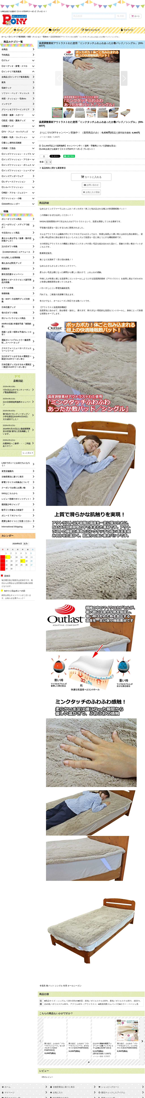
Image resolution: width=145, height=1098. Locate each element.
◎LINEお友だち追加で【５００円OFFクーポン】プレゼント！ (67, 149)
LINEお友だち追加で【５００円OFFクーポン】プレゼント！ (24, 11)
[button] (90, 30)
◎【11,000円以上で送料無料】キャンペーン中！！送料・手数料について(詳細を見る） (78, 146)
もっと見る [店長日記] (28, 453)
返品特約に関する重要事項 (53, 168)
